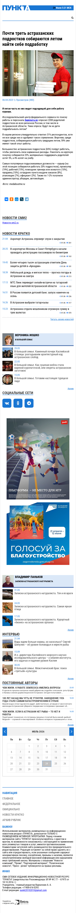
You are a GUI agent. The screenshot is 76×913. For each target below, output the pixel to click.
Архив (71, 388)
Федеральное (11, 804)
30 (38, 769)
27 (11, 769)
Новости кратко (13, 814)
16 (38, 758)
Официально (11, 809)
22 (29, 763)
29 (29, 769)
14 (20, 758)
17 (46, 758)
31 (46, 769)
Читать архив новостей (62, 319)
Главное (7, 798)
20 (11, 763)
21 (20, 763)
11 (56, 752)
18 (56, 758)
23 (38, 763)
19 (65, 758)
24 (46, 763)
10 (46, 752)
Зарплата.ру (31, 120)
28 (20, 769)
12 (65, 752)
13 (11, 758)
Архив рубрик (11, 820)
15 (29, 758)
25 (56, 763)
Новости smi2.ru (10, 222)
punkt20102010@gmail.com (33, 890)
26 (65, 763)
